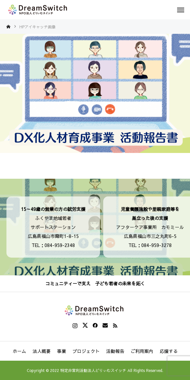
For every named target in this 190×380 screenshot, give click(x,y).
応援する (169, 351)
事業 (61, 351)
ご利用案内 (142, 351)
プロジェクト (86, 351)
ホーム (19, 351)
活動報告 (115, 351)
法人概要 (42, 351)
